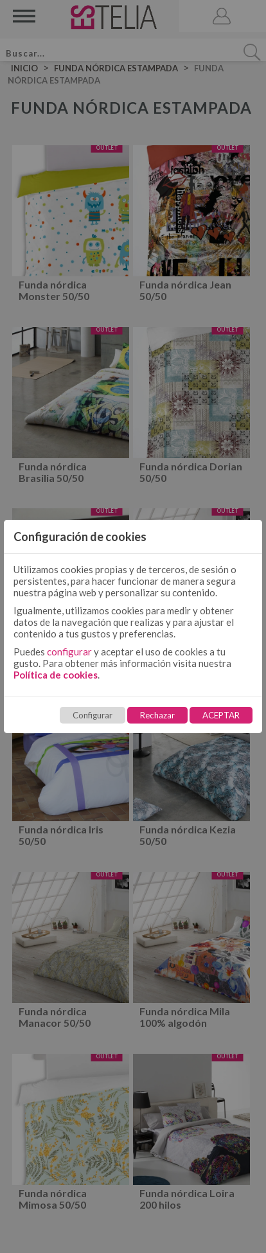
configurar (69, 651)
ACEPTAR (221, 715)
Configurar (92, 715)
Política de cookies (55, 674)
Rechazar (157, 715)
